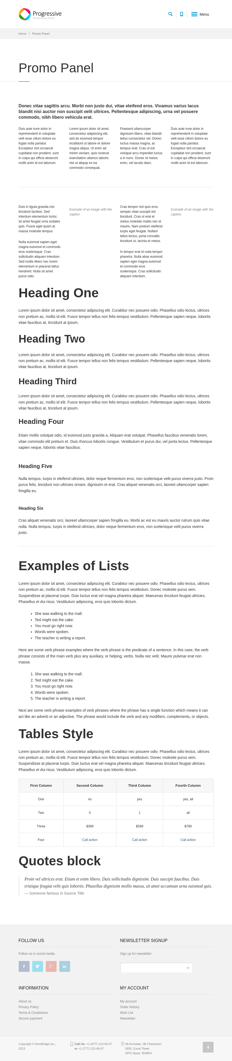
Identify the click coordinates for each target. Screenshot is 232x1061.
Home (23, 33)
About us (25, 1001)
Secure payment (30, 1018)
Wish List (126, 1013)
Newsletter (128, 1018)
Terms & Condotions (33, 1013)
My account (128, 1001)
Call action (89, 840)
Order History (129, 1007)
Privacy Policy (29, 1007)
